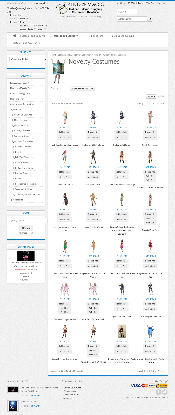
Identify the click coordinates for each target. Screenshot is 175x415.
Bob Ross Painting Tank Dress (65, 145)
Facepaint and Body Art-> (21, 83)
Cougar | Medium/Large (93, 227)
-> (21, 88)
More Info (64, 132)
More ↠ (26, 276)
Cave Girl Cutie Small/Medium (150, 187)
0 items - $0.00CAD (127, 3)
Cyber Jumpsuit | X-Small (150, 316)
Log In (141, 3)
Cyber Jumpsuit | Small (122, 316)
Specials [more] (26, 247)
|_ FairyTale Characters (21, 157)
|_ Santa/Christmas (19, 136)
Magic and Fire (96, 35)
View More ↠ (26, 280)
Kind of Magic (143, 397)
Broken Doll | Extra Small (93, 145)
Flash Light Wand (28, 401)
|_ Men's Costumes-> (20, 120)
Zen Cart (164, 397)
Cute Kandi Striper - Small (93, 319)
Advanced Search (26, 233)
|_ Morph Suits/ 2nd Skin (21, 125)
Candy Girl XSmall (65, 184)
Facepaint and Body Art (33, 35)
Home (53, 55)
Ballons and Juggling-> (20, 93)
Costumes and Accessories (27, 42)
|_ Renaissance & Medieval (23, 184)
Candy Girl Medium (150, 145)
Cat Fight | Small (93, 184)
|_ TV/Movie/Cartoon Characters (25, 194)
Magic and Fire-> (17, 99)
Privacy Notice (69, 391)
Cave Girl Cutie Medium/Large (122, 184)
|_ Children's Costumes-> (22, 115)
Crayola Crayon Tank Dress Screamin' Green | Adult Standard (122, 230)
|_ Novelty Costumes (20, 131)
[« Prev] (139, 103)
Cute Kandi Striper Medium (64, 319)
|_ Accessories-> (17, 200)
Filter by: (55, 88)
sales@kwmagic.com (21, 8)
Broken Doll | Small (121, 145)
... (155, 103)
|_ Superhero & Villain (21, 189)
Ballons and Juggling (124, 35)
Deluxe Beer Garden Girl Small (65, 359)
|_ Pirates (15, 178)
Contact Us (67, 398)
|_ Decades (16, 152)
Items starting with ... (82, 89)
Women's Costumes (100, 55)
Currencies (25, 52)
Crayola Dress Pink (150, 230)
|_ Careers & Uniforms (21, 146)
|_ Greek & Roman (19, 162)
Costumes (86, 55)
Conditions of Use (70, 394)
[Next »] (161, 103)
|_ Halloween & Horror (21, 168)
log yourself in (42, 3)
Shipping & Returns (71, 388)
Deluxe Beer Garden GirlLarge (93, 362)
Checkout (161, 3)
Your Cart (150, 3)
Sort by (151, 96)
